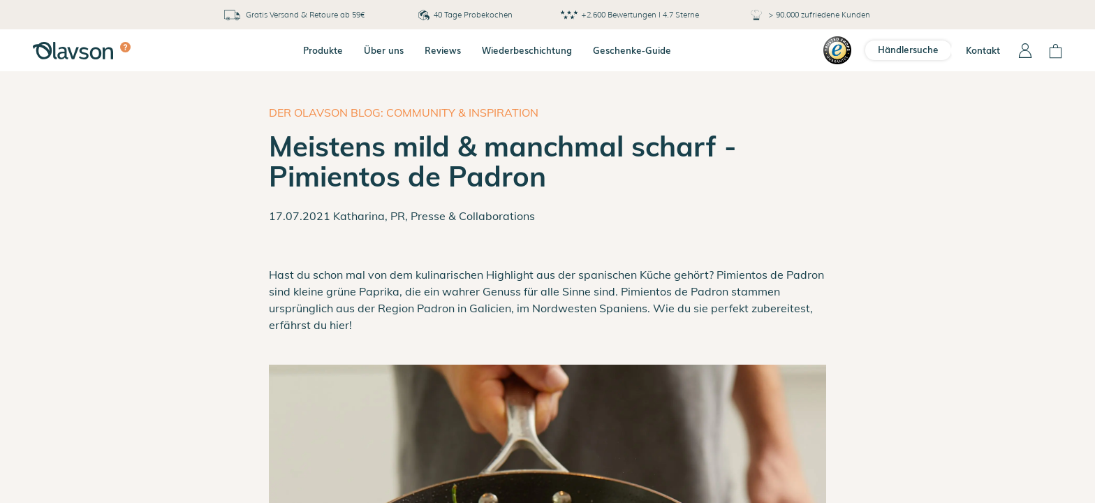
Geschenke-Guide (632, 50)
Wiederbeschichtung (527, 50)
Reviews (443, 50)
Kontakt (983, 50)
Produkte (323, 50)
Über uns (384, 50)
